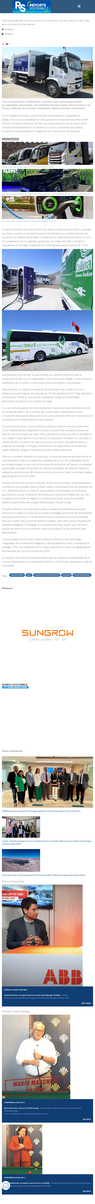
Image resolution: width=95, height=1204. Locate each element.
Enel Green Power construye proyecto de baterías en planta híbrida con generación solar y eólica (43, 875)
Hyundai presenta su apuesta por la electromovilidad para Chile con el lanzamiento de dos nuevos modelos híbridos (46, 194)
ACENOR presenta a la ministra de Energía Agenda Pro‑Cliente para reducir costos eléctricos (41, 811)
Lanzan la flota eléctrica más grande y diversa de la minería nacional (27, 167)
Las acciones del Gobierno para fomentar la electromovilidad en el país (29, 221)
